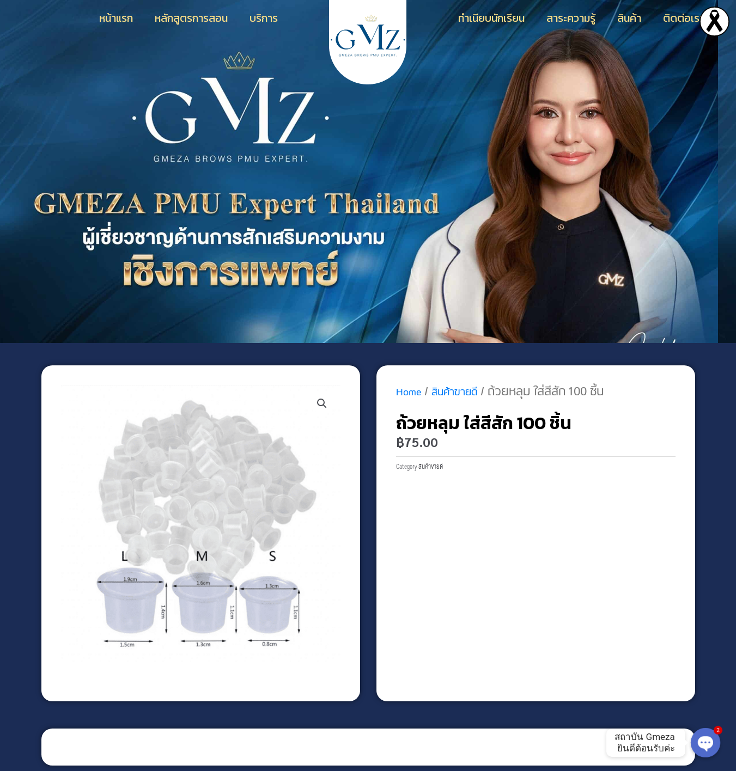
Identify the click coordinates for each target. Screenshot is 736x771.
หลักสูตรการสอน (191, 18)
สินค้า (629, 18)
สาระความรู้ (570, 18)
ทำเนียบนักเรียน (491, 18)
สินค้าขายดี (464, 391)
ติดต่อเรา (683, 18)
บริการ (264, 18)
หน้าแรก (116, 18)
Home (411, 391)
